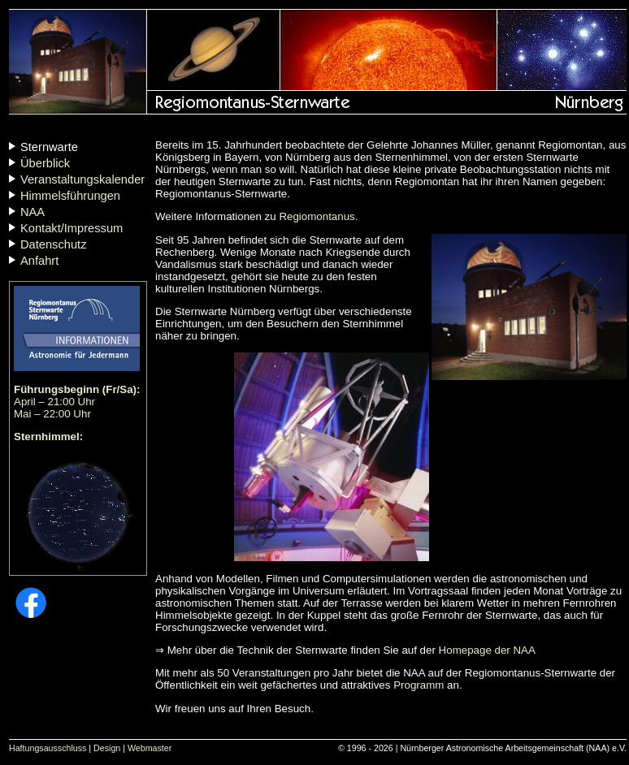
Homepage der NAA (487, 650)
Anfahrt (39, 260)
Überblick (45, 163)
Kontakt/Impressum (71, 228)
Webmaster (149, 748)
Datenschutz (53, 244)
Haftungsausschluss (47, 748)
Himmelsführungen (70, 195)
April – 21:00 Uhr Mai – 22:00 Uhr (78, 402)
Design (106, 748)
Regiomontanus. (318, 216)
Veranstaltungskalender (82, 179)
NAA (32, 211)
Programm (418, 685)
